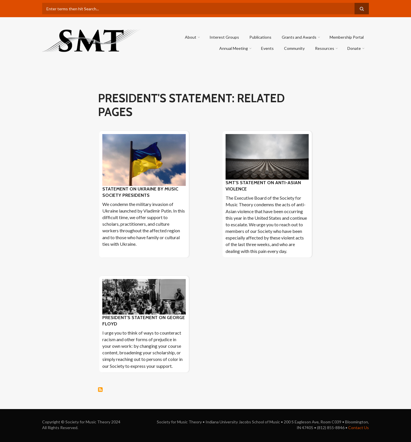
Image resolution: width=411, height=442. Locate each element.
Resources (324, 48)
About (190, 37)
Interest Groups (224, 37)
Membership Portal (347, 37)
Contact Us (358, 427)
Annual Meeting (233, 48)
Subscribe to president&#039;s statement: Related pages (100, 389)
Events (267, 48)
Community (294, 48)
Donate (354, 48)
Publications (260, 37)
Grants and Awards (299, 37)
